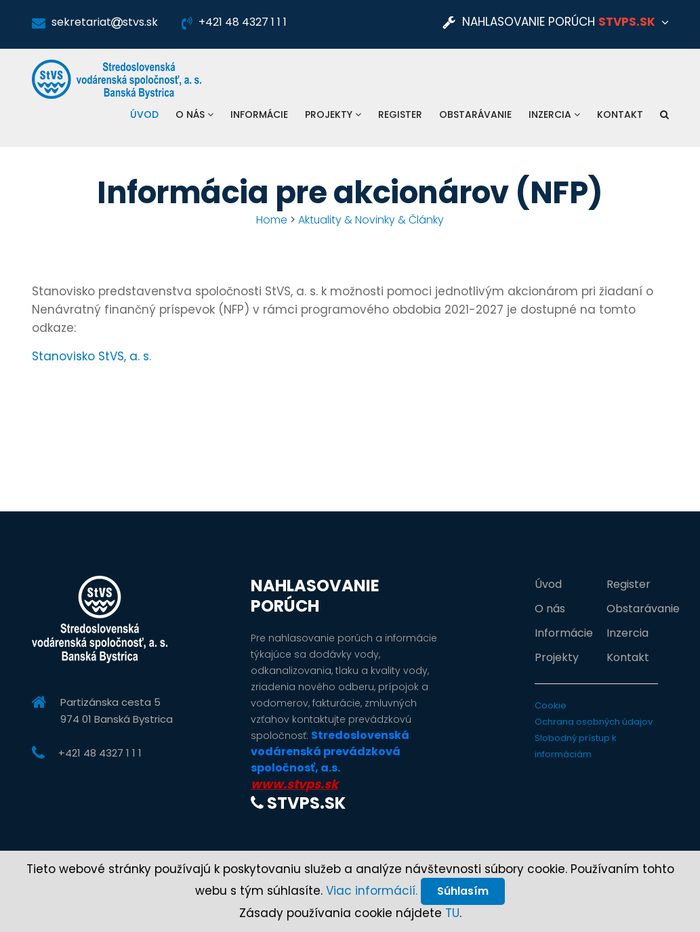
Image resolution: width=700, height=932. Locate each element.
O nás (194, 114)
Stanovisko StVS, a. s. (91, 356)
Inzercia (554, 114)
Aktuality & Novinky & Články (371, 220)
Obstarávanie (475, 114)
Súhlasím (463, 890)
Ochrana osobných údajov (594, 721)
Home (271, 220)
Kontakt (620, 114)
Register (400, 114)
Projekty (333, 114)
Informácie (259, 114)
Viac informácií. (371, 890)
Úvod (144, 114)
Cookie (551, 705)
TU (452, 913)
